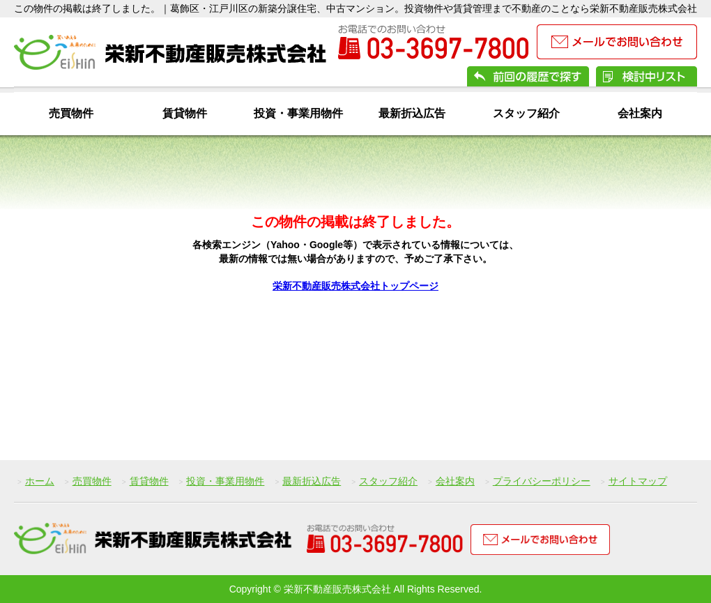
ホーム (39, 481)
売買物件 (71, 113)
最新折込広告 (412, 113)
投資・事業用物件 (298, 113)
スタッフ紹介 (526, 113)
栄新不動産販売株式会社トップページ (355, 285)
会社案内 (640, 113)
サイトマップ (638, 481)
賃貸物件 (184, 113)
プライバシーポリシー (541, 481)
